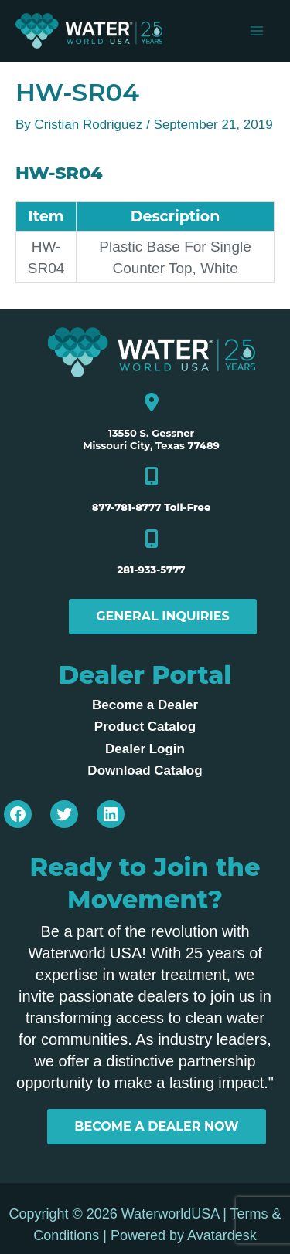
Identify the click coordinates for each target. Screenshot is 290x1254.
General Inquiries (162, 616)
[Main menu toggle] (257, 31)
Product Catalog (145, 726)
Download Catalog (144, 770)
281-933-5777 (151, 569)
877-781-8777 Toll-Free (151, 507)
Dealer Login (145, 749)
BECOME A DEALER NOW (156, 1126)
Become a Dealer (145, 705)
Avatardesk (222, 1235)
